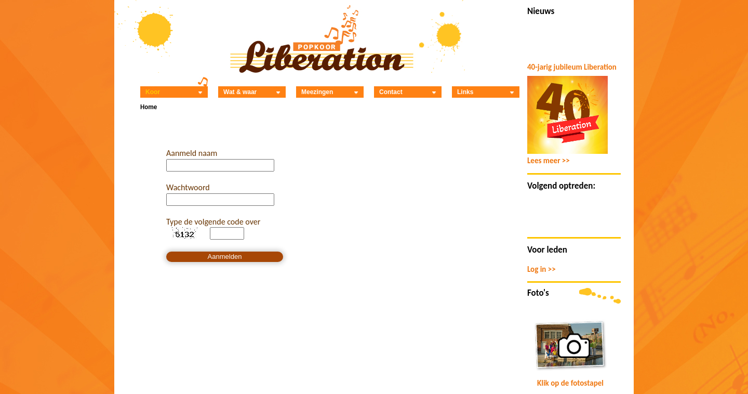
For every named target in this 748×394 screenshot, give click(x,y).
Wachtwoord (188, 187)
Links (485, 92)
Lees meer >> (548, 160)
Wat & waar (251, 92)
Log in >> (541, 269)
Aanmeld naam (191, 153)
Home (148, 107)
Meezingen (329, 92)
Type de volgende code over (213, 222)
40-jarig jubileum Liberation (572, 67)
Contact (407, 92)
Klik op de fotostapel (570, 383)
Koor (174, 92)
